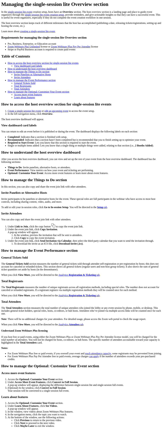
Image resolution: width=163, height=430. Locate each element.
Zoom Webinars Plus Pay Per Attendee (70, 46)
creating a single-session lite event (37, 31)
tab (102, 207)
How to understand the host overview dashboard (32, 68)
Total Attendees (22, 88)
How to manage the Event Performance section (32, 80)
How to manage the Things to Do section (28, 71)
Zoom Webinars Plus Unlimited (24, 46)
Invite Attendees (22, 77)
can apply (94, 356)
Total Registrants (22, 86)
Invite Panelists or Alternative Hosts (32, 74)
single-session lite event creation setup (44, 14)
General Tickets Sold (24, 83)
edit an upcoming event (56, 111)
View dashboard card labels (28, 66)
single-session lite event (20, 12)
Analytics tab (79, 275)
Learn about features (24, 97)
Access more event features (28, 94)
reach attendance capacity (98, 353)
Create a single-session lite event (24, 111)
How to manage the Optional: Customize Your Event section (38, 91)
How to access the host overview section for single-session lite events (43, 63)
